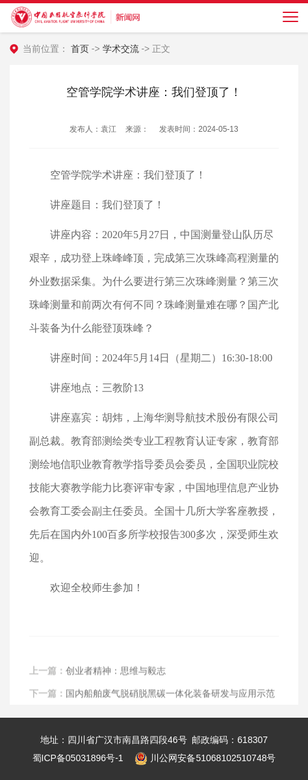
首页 (80, 48)
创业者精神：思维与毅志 (116, 675)
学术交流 (121, 48)
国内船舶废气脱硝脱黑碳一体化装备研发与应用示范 (170, 698)
